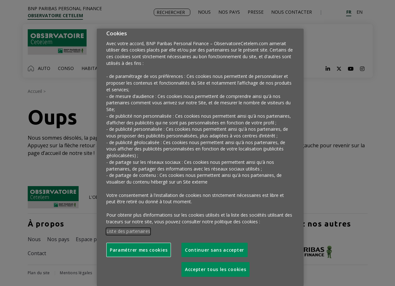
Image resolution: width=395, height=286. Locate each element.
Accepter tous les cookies (215, 269)
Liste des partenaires (128, 231)
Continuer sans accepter (214, 250)
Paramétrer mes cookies (138, 250)
